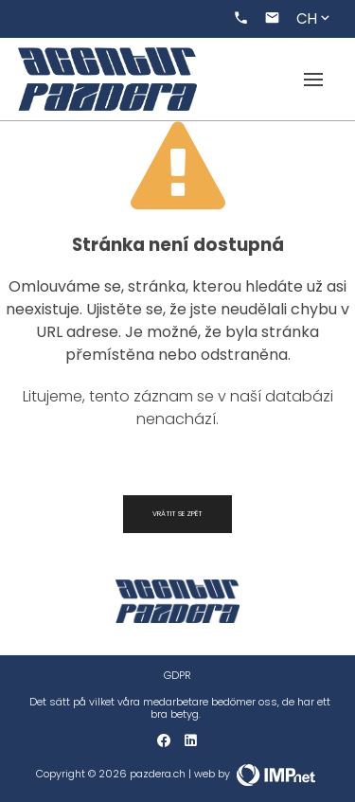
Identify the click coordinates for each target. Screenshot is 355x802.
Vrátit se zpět (177, 513)
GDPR (177, 675)
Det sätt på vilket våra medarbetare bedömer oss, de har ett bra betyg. (179, 708)
